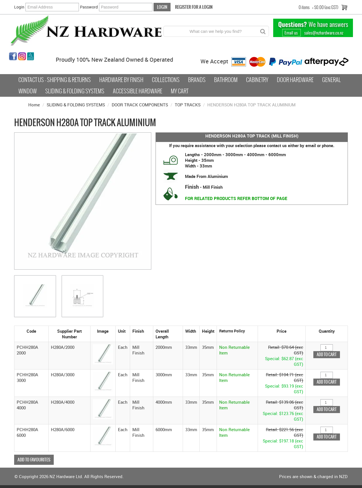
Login (19, 7)
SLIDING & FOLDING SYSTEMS (76, 105)
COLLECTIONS (166, 79)
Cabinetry (257, 79)
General (331, 79)
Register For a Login (193, 7)
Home (34, 105)
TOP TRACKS (188, 105)
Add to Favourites (34, 459)
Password (89, 7)
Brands (197, 79)
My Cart (179, 91)
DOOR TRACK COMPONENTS (140, 105)
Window (27, 91)
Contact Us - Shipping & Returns (54, 79)
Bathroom (226, 79)
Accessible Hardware (137, 91)
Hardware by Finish (121, 79)
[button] (103, 353)
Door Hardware (295, 79)
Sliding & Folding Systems (74, 91)
